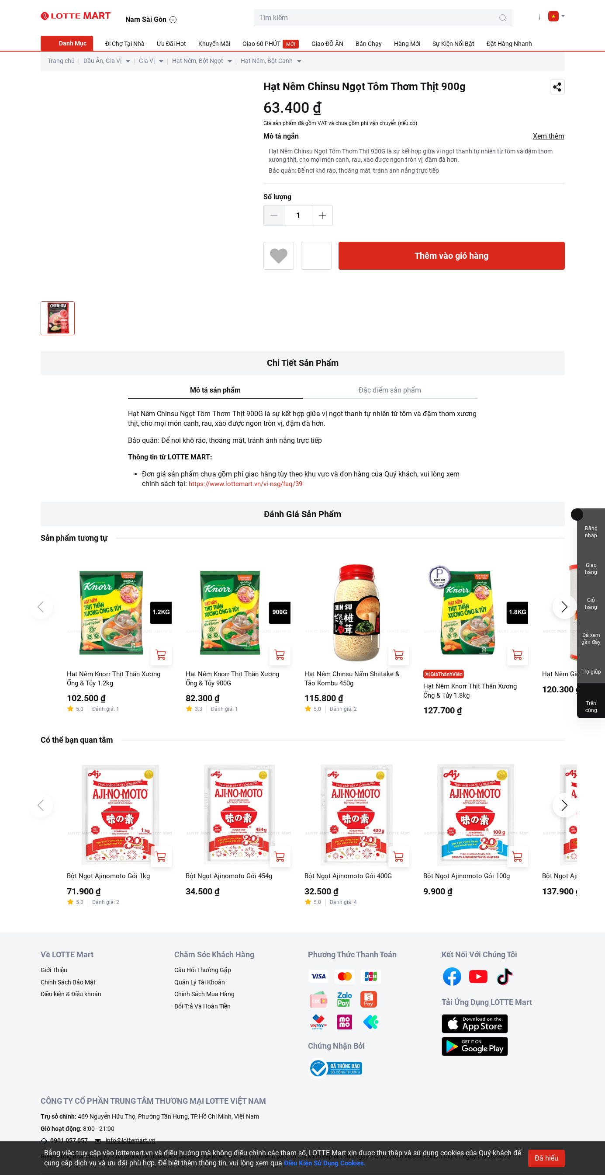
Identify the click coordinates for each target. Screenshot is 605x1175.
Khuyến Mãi (214, 43)
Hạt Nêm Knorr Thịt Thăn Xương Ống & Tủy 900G (235, 679)
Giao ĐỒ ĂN (327, 43)
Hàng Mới (407, 43)
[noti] (535, 15)
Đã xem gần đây (591, 632)
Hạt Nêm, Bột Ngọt (197, 60)
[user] (515, 15)
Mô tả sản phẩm (215, 390)
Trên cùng (591, 700)
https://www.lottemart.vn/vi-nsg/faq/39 (250, 484)
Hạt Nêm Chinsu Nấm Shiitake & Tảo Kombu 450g (354, 679)
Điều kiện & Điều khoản (71, 996)
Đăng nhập (591, 526)
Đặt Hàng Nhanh (509, 43)
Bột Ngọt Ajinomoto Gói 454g (231, 877)
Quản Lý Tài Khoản (199, 984)
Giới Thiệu (54, 972)
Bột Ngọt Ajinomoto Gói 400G (350, 877)
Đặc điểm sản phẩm (390, 390)
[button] (556, 16)
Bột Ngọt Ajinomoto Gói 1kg (110, 877)
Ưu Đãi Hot (171, 43)
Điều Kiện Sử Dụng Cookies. (328, 1163)
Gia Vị (147, 60)
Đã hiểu (546, 1158)
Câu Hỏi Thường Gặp (202, 972)
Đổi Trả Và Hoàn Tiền (202, 1008)
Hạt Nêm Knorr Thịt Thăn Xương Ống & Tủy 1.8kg (473, 691)
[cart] (495, 15)
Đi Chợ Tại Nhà (125, 43)
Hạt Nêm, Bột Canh (267, 60)
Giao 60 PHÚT (270, 44)
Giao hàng (591, 561)
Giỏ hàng (591, 597)
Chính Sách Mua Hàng (204, 996)
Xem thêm (548, 136)
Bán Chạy (369, 43)
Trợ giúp (591, 664)
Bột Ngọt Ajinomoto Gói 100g (468, 877)
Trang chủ (61, 60)
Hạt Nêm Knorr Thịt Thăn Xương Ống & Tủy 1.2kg (116, 679)
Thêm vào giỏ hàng (451, 255)
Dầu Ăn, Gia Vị (102, 60)
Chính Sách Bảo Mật (68, 984)
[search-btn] (453, 18)
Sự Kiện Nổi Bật (453, 43)
